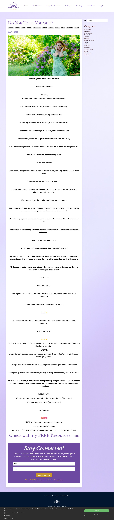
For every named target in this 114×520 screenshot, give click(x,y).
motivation (57, 27)
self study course (91, 60)
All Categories (89, 31)
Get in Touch (92, 6)
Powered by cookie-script (9, 518)
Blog (47, 6)
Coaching (79, 6)
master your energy (37, 27)
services (63, 27)
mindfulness (51, 27)
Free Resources (56, 6)
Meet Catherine (37, 6)
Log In (102, 6)
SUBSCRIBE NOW (44, 481)
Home (26, 6)
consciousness (90, 36)
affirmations (10, 27)
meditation (45, 27)
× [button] (112, 508)
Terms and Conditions (52, 502)
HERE (54, 440)
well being (77, 27)
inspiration (29, 27)
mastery (87, 50)
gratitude (23, 27)
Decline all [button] (97, 514)
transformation (70, 27)
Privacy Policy (65, 502)
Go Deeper (68, 6)
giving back (17, 27)
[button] (38, 516)
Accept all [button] (96, 510)
